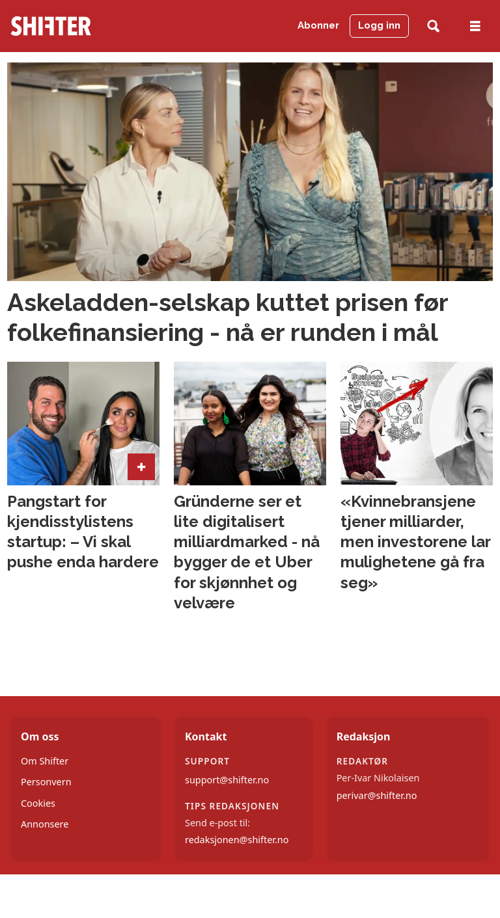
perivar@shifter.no (377, 795)
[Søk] (433, 26)
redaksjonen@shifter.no (236, 839)
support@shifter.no (227, 780)
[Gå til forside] (75, 26)
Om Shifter (44, 761)
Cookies (38, 803)
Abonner (318, 25)
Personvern (46, 782)
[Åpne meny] (475, 26)
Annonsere (44, 824)
